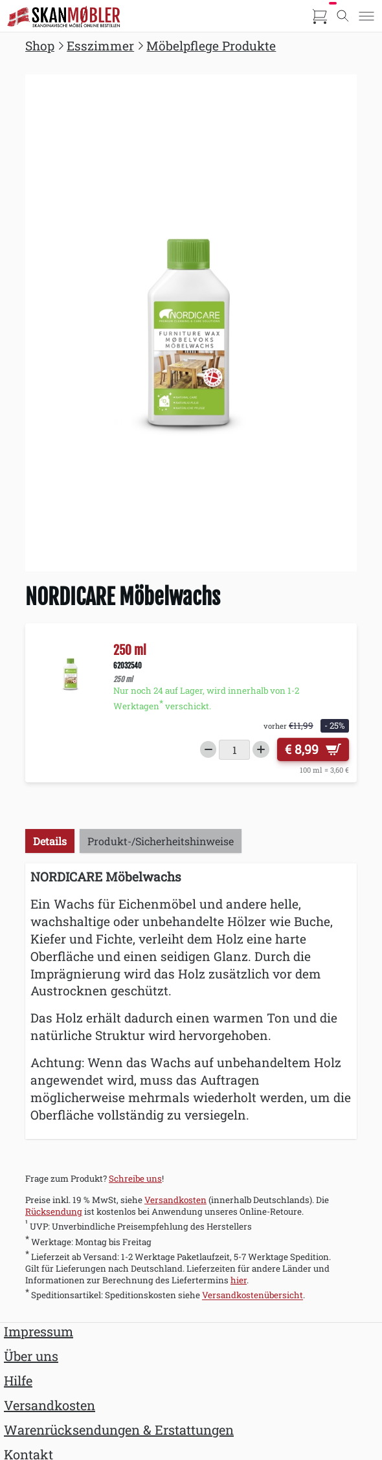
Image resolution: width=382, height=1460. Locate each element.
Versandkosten (175, 1200)
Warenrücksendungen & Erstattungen (119, 1429)
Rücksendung (53, 1211)
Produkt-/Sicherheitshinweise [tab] (160, 841)
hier (238, 1280)
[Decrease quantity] (208, 749)
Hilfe (18, 1380)
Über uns (31, 1355)
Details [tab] (50, 841)
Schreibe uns (135, 1178)
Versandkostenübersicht (252, 1295)
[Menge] (234, 750)
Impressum (38, 1331)
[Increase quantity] (261, 749)
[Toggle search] (343, 16)
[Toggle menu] (366, 16)
